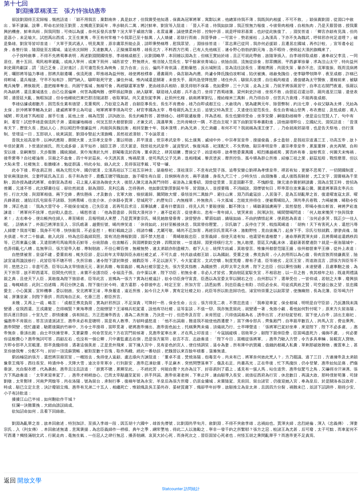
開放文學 (29, 480)
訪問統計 (192, 488)
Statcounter (172, 488)
